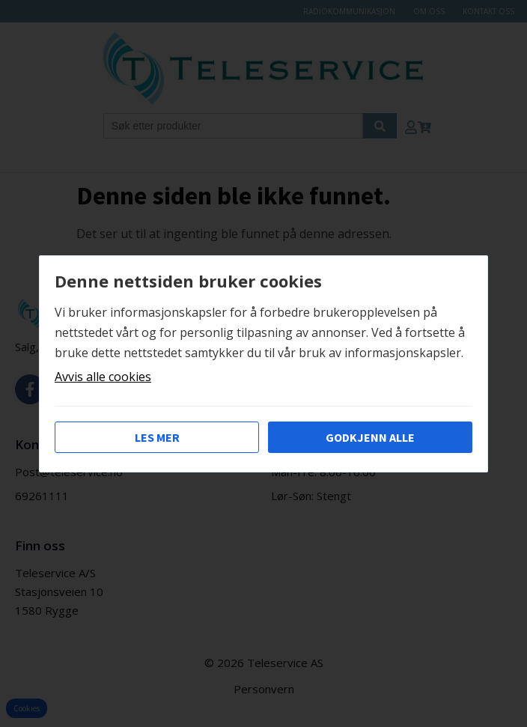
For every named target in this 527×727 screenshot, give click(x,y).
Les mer (157, 437)
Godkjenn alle (370, 437)
